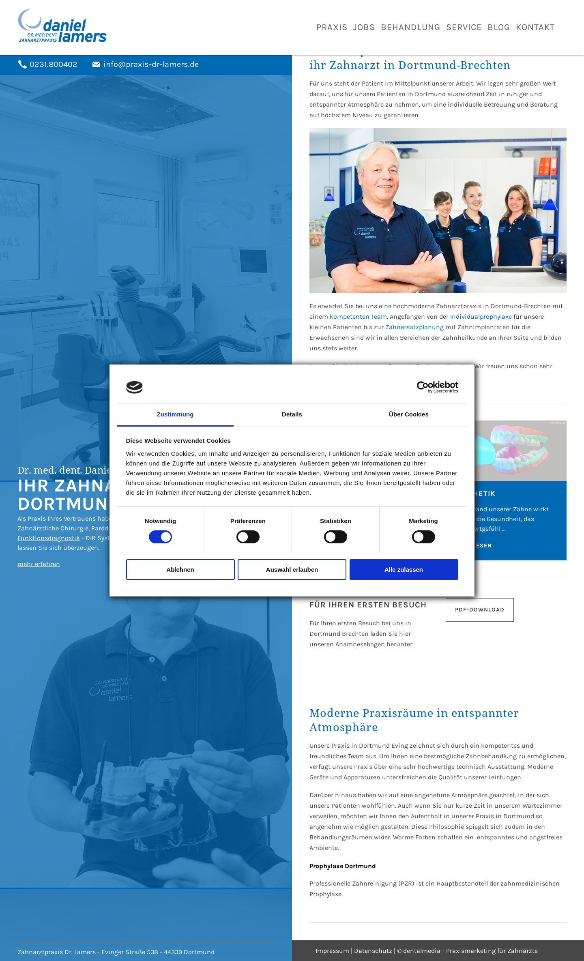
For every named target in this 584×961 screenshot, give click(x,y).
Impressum (332, 951)
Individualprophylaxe (481, 316)
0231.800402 (53, 64)
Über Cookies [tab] (409, 414)
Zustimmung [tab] (175, 414)
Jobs (364, 27)
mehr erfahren (38, 564)
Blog (498, 27)
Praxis (332, 27)
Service (464, 27)
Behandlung (410, 27)
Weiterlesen (471, 545)
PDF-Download (480, 609)
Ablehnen (180, 569)
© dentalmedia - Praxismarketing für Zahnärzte (467, 951)
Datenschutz (373, 951)
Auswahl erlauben (292, 569)
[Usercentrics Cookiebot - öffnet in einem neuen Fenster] (422, 387)
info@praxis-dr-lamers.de (151, 64)
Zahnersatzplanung (414, 327)
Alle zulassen (403, 569)
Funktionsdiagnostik (48, 538)
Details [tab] (292, 414)
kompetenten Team (358, 316)
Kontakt (535, 27)
